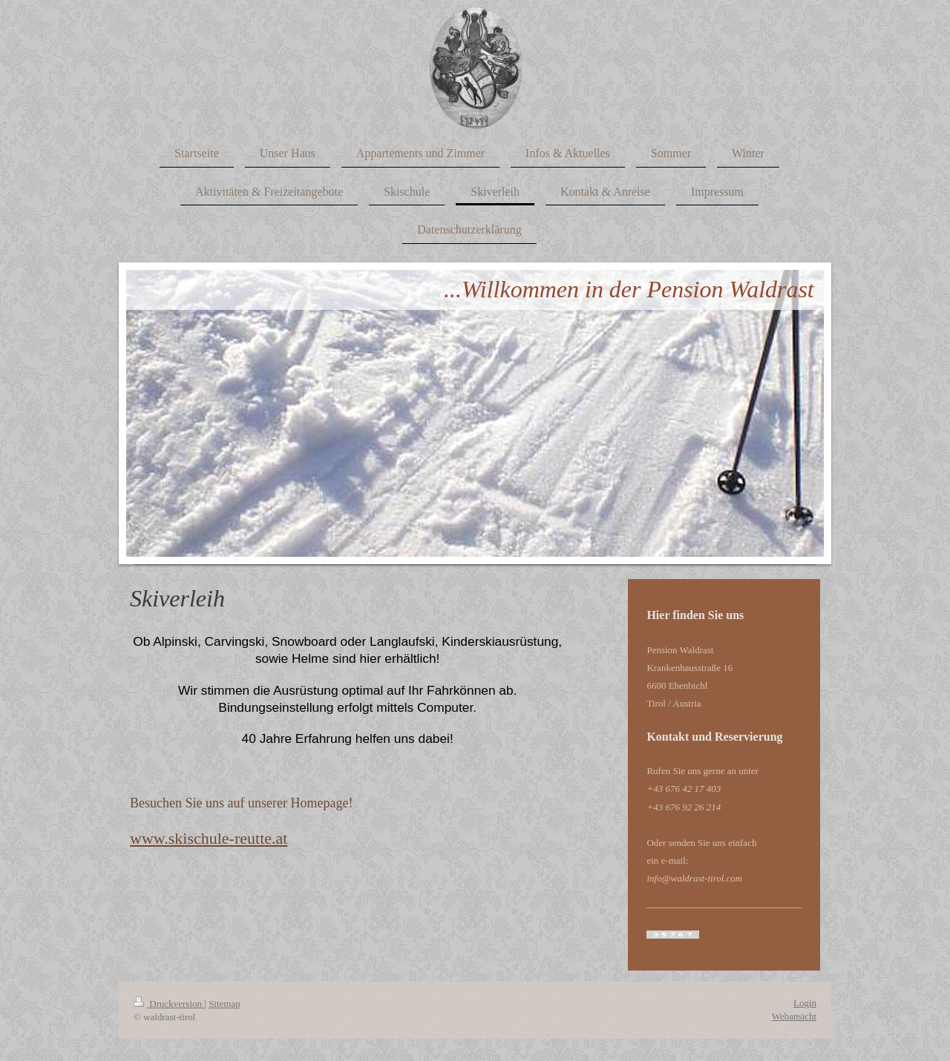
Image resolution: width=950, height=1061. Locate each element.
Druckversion (169, 1003)
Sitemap (224, 1003)
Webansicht (794, 1016)
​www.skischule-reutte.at (208, 838)
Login (804, 1002)
